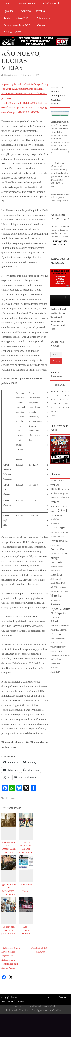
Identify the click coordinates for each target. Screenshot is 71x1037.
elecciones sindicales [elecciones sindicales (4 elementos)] (59, 532)
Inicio (7, 3)
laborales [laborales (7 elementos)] (54, 586)
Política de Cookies (17, 1010)
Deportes (13, 798)
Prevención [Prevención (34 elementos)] (58, 634)
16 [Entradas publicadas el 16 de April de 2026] (60, 403)
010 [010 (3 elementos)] (51, 481)
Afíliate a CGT (12, 32)
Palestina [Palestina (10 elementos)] (55, 621)
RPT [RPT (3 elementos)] (64, 647)
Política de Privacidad (42, 1006)
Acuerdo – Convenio (33, 11)
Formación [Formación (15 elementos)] (57, 549)
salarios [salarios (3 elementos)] (53, 651)
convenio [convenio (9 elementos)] (55, 523)
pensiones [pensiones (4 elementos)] (64, 626)
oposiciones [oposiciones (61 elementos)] (60, 608)
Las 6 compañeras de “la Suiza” (26, 930)
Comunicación (10, 75)
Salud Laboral (51, 3)
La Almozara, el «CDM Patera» (25, 888)
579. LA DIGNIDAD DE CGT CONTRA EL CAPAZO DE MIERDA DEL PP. (26, 852)
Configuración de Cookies (46, 1010)
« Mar (53, 415)
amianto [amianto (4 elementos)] (65, 489)
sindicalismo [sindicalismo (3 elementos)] (65, 655)
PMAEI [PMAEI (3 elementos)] (64, 630)
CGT (7, 798)
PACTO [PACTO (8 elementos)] (54, 613)
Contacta (42, 25)
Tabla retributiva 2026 (16, 18)
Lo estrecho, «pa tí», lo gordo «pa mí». (8, 930)
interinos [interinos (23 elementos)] (56, 574)
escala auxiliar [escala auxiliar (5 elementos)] (56, 536)
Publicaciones (44, 18)
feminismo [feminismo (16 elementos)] (57, 540)
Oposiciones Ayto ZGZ (17, 25)
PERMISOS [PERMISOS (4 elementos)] (55, 630)
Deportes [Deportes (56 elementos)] (57, 527)
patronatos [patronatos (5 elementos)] (55, 625)
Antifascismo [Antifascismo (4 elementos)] (56, 493)
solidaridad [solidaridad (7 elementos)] (55, 659)
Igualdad (9, 11)
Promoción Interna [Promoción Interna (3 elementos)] (57, 639)
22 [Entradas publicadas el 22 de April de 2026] (57, 407)
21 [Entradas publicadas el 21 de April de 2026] (55, 407)
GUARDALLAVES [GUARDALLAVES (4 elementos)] (58, 553)
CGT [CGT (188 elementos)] (63, 510)
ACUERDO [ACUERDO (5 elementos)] (55, 489)
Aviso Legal (19, 1006)
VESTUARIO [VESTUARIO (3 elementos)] (55, 663)
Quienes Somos (27, 3)
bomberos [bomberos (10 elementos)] (55, 505)
